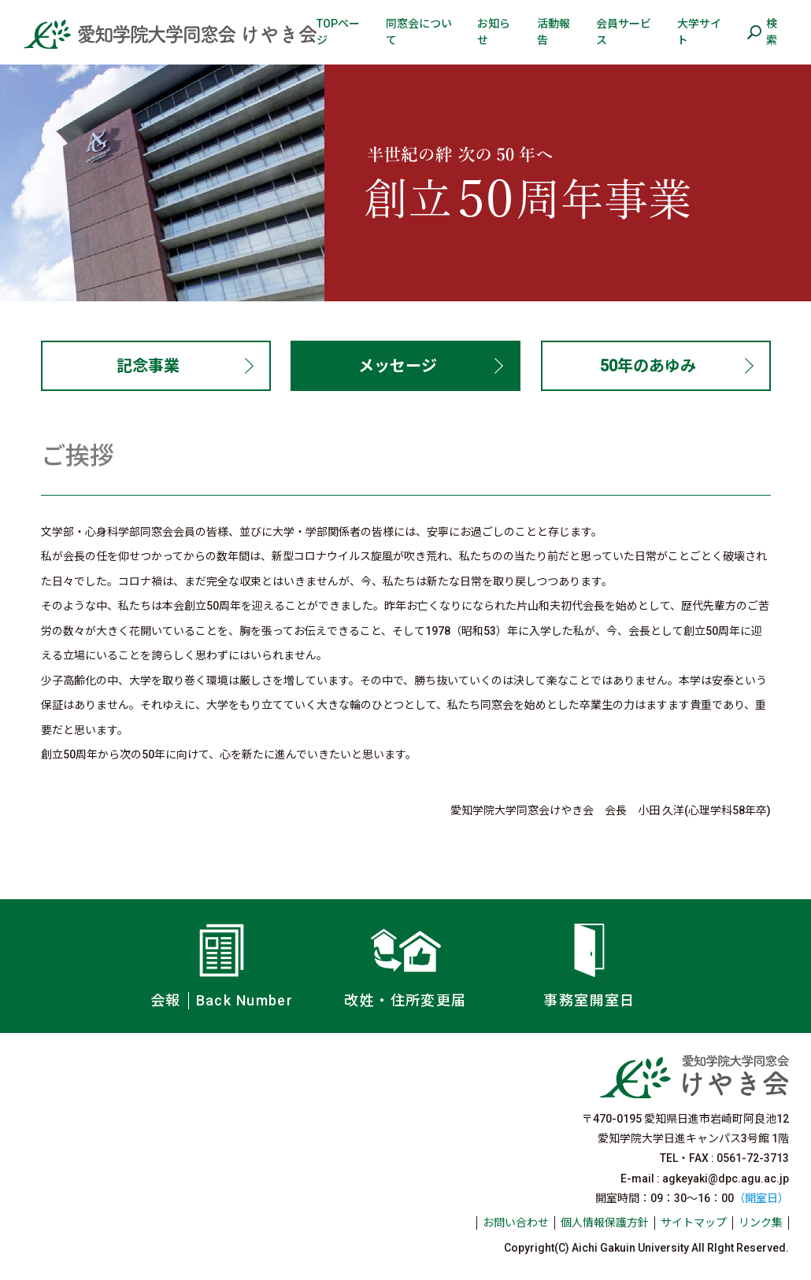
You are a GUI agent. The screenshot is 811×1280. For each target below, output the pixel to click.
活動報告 (553, 31)
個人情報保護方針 (605, 1222)
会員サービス (623, 31)
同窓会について (419, 31)
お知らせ (493, 31)
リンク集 (761, 1222)
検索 (771, 31)
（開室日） (761, 1198)
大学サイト (699, 31)
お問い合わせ (516, 1222)
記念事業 (148, 365)
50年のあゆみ (648, 365)
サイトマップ (694, 1222)
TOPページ (338, 31)
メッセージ (397, 365)
